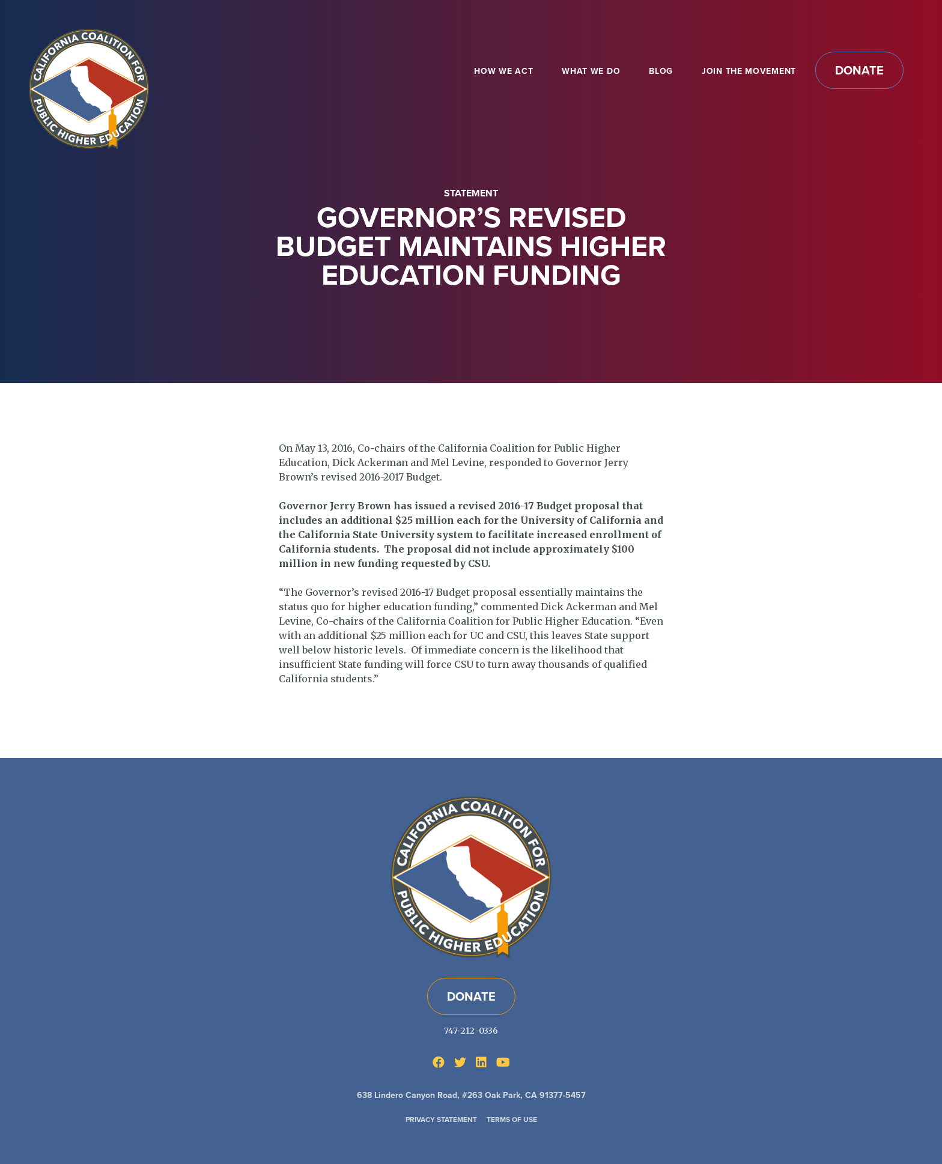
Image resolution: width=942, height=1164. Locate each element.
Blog (661, 71)
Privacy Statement (441, 1119)
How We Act (503, 71)
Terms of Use (512, 1119)
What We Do (591, 71)
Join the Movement (749, 71)
